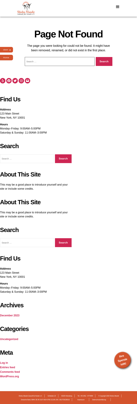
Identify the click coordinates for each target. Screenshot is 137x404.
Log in (4, 362)
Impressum (80, 400)
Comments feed (10, 371)
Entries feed (7, 367)
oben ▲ (8, 49)
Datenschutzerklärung (99, 400)
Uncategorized (9, 339)
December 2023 (9, 315)
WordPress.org (9, 376)
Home (7, 57)
